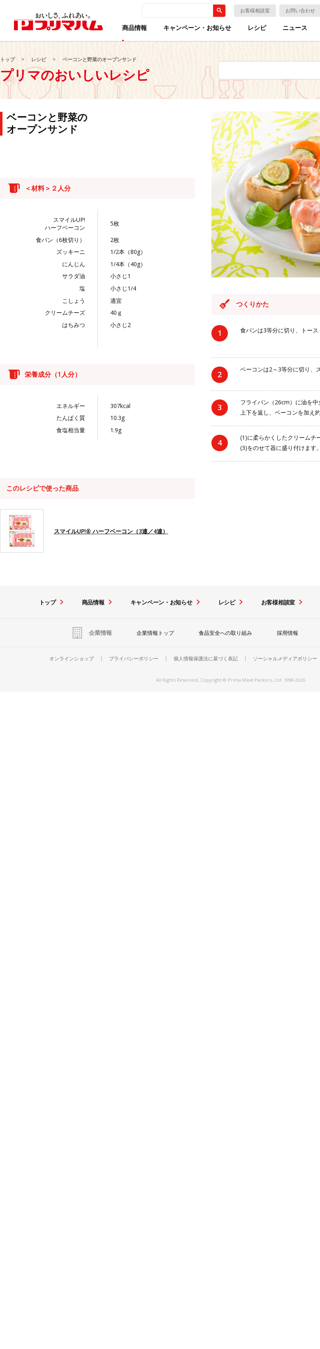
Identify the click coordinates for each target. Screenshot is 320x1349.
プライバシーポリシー (133, 658)
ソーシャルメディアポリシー (285, 658)
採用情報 (287, 633)
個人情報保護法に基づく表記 (206, 658)
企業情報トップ (155, 633)
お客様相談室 (255, 10)
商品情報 (134, 28)
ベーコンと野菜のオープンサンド (100, 59)
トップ (7, 59)
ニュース (295, 28)
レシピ (257, 28)
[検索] (177, 10)
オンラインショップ (71, 658)
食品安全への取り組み (225, 633)
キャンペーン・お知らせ (197, 28)
